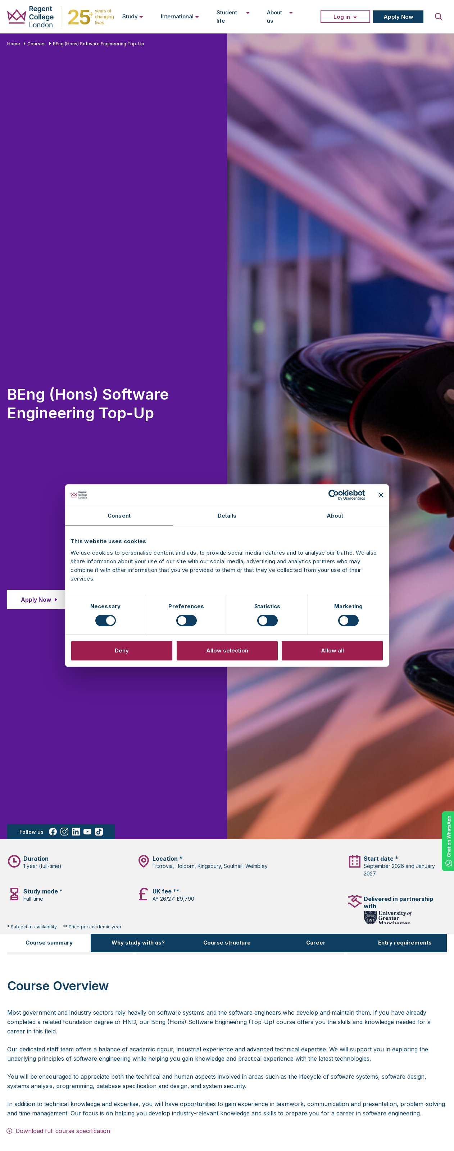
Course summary (49, 942)
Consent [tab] (119, 515)
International (180, 16)
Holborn (185, 866)
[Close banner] (380, 494)
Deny (122, 650)
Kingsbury (209, 866)
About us (280, 16)
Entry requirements (405, 942)
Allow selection (227, 650)
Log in (341, 16)
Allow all (332, 650)
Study (133, 16)
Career (316, 942)
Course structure (227, 942)
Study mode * (43, 891)
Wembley (256, 866)
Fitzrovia (163, 866)
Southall (233, 866)
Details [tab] (227, 515)
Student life (233, 16)
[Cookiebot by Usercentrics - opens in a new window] (333, 495)
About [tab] (335, 515)
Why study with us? (138, 942)
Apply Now (398, 16)
